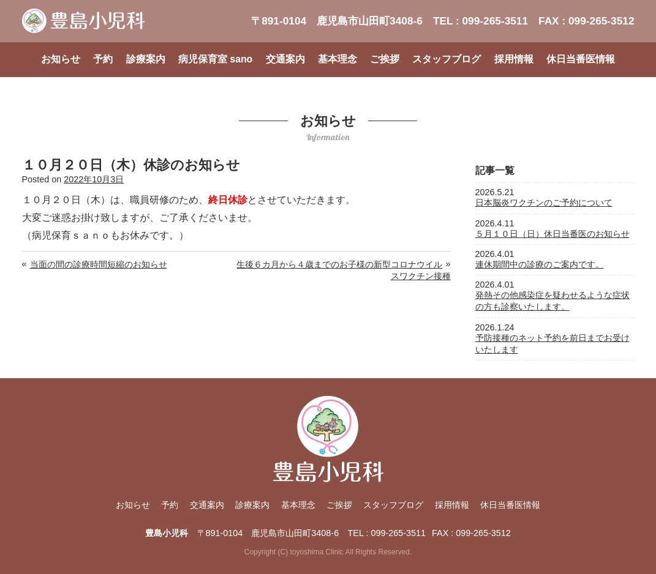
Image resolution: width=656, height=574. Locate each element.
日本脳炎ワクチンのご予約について (544, 202)
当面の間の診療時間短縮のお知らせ (98, 264)
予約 (103, 59)
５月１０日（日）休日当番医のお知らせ (552, 234)
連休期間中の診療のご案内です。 (539, 264)
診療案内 (145, 59)
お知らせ (60, 59)
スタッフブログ (446, 59)
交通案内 (285, 59)
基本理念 (337, 59)
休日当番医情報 (580, 59)
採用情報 (513, 59)
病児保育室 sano (215, 59)
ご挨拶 (384, 59)
